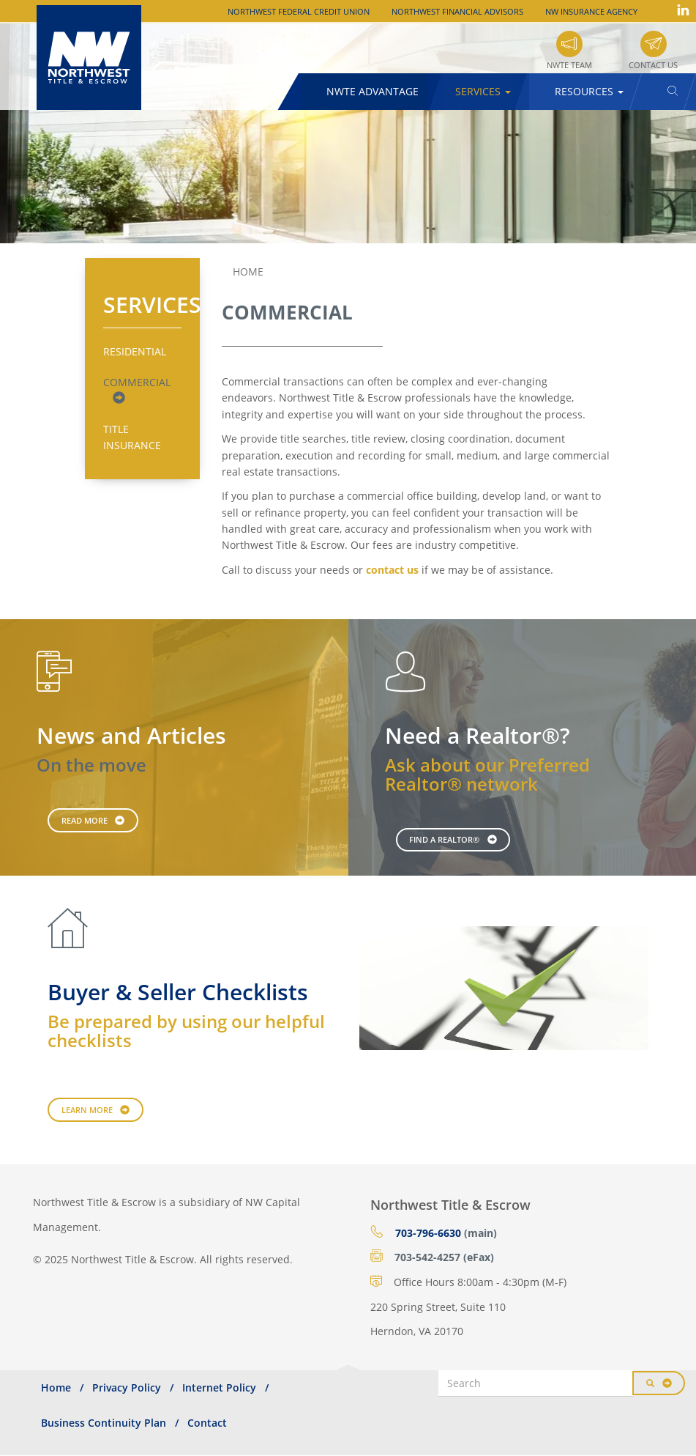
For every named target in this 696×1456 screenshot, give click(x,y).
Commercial (137, 382)
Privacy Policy (126, 1387)
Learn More (87, 1109)
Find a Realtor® (444, 839)
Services (483, 91)
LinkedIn (683, 10)
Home (248, 271)
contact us (392, 570)
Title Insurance (132, 437)
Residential (134, 351)
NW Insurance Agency (591, 11)
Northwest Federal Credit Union (299, 11)
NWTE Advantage (372, 91)
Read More (84, 820)
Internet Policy (219, 1387)
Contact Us (653, 64)
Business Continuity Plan (103, 1423)
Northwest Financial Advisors (457, 11)
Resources (589, 91)
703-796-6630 (428, 1233)
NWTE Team (569, 64)
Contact (207, 1423)
